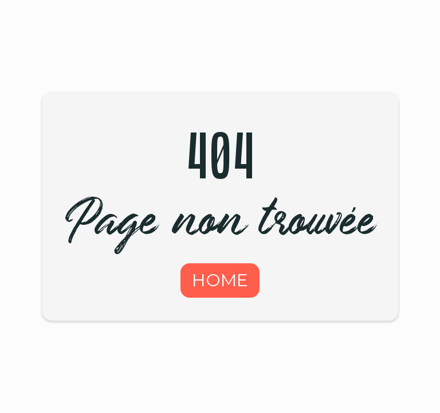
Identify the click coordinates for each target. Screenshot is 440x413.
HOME (220, 280)
